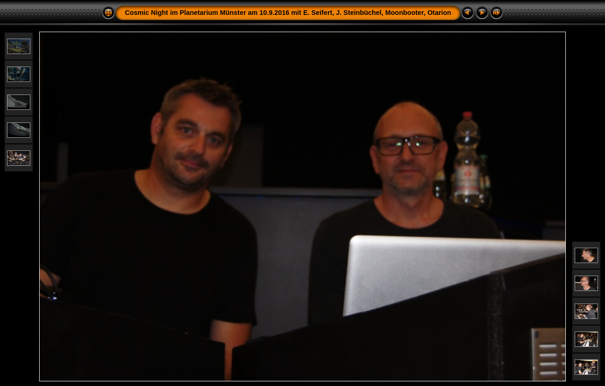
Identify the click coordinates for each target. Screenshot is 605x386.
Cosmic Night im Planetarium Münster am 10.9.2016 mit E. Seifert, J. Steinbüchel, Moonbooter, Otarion (288, 12)
